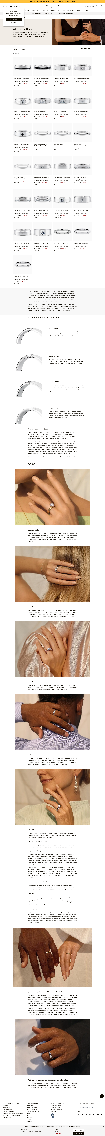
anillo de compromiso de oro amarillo (53, 533)
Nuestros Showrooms (32, 1107)
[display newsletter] (100, 1107)
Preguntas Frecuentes (7, 1109)
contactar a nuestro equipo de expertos (50, 920)
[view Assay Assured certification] (52, 1115)
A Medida (78, 10)
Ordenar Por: (77, 48)
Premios (29, 1115)
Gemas (72, 10)
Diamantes (66, 10)
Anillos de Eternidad (49, 10)
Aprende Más (69, 13)
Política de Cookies (55, 1107)
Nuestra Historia (30, 1105)
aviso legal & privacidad (58, 1103)
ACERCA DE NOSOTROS (32, 1103)
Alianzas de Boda (37, 10)
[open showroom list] (96, 6)
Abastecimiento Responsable (33, 1111)
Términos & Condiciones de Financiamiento (13, 1113)
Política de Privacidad (56, 1105)
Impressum (53, 1111)
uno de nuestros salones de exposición (39, 459)
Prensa (28, 1113)
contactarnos (61, 875)
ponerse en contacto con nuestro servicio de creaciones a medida (44, 1005)
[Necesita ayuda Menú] (15, 6)
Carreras (29, 1119)
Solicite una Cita (6, 1107)
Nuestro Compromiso (32, 1109)
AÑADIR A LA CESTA (78, 1133)
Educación (85, 10)
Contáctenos (5, 1105)
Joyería (59, 10)
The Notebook (30, 1121)
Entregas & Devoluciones (8, 1111)
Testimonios (29, 1117)
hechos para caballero (52, 1085)
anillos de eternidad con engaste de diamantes (64, 1014)
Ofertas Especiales (7, 1117)
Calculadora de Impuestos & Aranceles (11, 1115)
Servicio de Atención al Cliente (11, 1103)
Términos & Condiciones (56, 1109)
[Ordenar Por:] (86, 48)
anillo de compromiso (63, 310)
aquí (79, 1126)
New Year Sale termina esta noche (39, 1)
